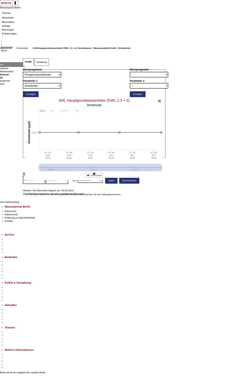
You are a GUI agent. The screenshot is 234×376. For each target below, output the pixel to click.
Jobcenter (10, 274)
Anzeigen (31, 94)
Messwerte (8, 17)
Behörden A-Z (12, 261)
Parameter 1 (30, 80)
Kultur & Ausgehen (14, 354)
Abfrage (6, 26)
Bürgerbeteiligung (14, 293)
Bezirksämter (11, 268)
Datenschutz (11, 214)
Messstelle (23, 48)
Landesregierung (13, 287)
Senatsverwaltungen (15, 265)
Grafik (28, 61)
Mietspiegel (11, 342)
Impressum (10, 211)
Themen (6, 13)
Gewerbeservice (13, 252)
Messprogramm (32, 69)
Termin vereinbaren (15, 242)
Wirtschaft (10, 361)
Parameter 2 (137, 80)
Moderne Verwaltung (15, 338)
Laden (111, 180)
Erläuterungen (9, 33)
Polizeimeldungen (14, 312)
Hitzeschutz (11, 322)
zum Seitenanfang (9, 202)
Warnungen (8, 29)
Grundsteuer (11, 345)
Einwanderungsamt (15, 278)
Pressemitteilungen (15, 309)
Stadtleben (10, 364)
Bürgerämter (11, 271)
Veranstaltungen (13, 316)
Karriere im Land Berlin (17, 290)
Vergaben (10, 300)
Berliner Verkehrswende (17, 335)
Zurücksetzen (129, 180)
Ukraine (9, 319)
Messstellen (8, 22)
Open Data (10, 297)
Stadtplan (10, 367)
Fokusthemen (12, 331)
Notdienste (10, 249)
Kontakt (9, 221)
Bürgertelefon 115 (14, 245)
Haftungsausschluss (110, 194)
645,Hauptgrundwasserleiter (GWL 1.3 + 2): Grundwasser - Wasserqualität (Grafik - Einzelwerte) (82, 48)
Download (41, 62)
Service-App (11, 239)
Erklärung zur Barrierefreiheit (20, 217)
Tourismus (10, 357)
